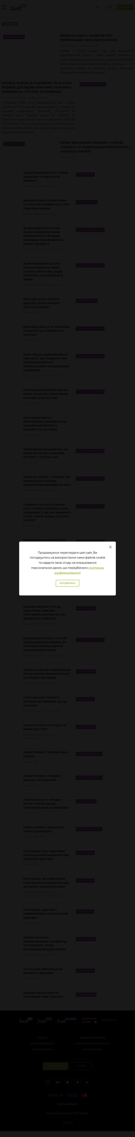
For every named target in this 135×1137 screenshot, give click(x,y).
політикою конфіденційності (79, 570)
